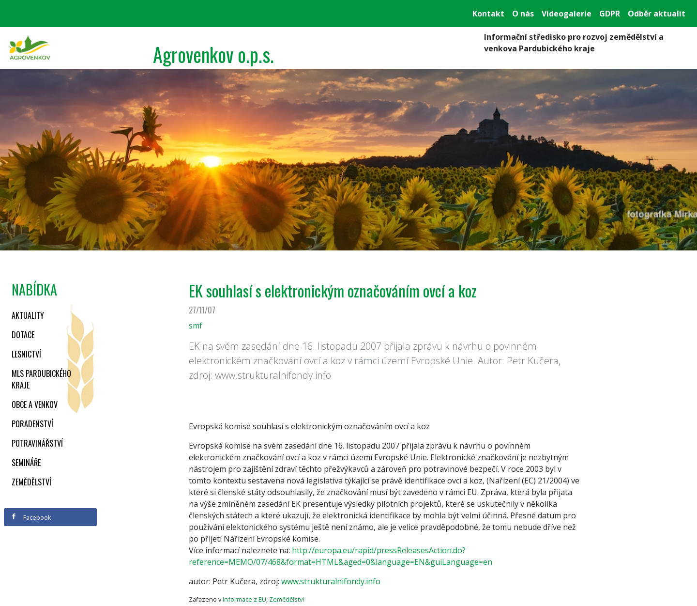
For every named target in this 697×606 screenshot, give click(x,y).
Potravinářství (37, 443)
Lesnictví (26, 354)
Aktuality (28, 315)
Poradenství (32, 424)
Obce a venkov (35, 404)
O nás (523, 13)
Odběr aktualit (656, 13)
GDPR (609, 13)
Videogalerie (566, 13)
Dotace (23, 335)
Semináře (26, 462)
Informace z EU (244, 599)
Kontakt (488, 13)
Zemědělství (31, 482)
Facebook (31, 517)
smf (195, 325)
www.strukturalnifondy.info (330, 581)
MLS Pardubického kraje (41, 379)
